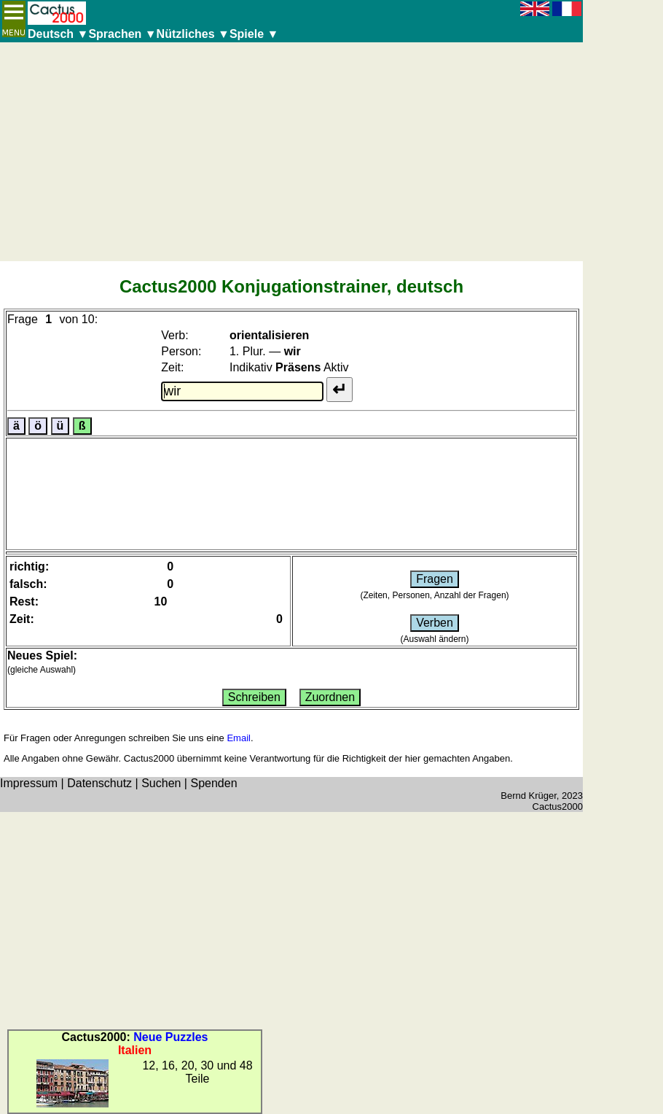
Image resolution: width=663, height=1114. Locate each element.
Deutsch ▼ (58, 34)
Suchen (161, 783)
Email (239, 737)
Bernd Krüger (529, 795)
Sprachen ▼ (122, 34)
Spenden (213, 783)
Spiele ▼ (254, 34)
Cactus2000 (558, 806)
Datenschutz (99, 783)
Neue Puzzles (170, 1037)
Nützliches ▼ (193, 34)
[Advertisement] (291, 152)
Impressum (29, 783)
